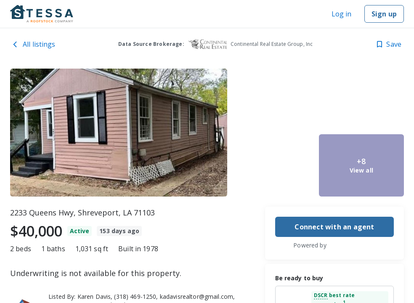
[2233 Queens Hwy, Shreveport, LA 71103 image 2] (273, 100)
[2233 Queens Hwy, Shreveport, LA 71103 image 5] (361, 165)
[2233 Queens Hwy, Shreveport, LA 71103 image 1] (118, 133)
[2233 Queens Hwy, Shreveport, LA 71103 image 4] (361, 100)
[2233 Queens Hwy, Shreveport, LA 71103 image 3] (273, 165)
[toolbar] (207, 133)
